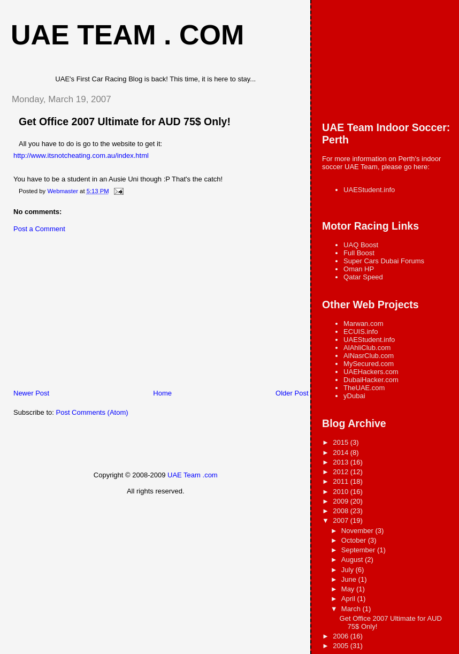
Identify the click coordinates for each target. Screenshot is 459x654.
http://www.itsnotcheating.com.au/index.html (81, 155)
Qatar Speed (363, 277)
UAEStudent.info (369, 190)
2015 (341, 442)
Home (162, 393)
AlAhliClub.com (367, 348)
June (349, 579)
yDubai (354, 396)
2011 (341, 481)
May (348, 589)
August (353, 560)
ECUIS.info (360, 332)
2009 (341, 501)
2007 (341, 520)
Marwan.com (363, 324)
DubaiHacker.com (371, 380)
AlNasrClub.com (368, 356)
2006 (341, 636)
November (358, 531)
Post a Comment (39, 229)
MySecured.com (368, 364)
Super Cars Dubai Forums (383, 261)
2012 (341, 472)
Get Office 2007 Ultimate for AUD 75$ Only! (125, 121)
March (352, 609)
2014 (341, 452)
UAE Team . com (127, 34)
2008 (341, 511)
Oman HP (358, 269)
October (354, 540)
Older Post (292, 393)
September (359, 550)
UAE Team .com (192, 475)
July (348, 570)
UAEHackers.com (371, 372)
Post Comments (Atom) (92, 412)
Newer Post (31, 393)
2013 (341, 462)
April (349, 599)
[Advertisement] (83, 314)
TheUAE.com (364, 388)
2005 (341, 646)
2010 (341, 492)
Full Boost (358, 253)
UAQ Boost (360, 245)
